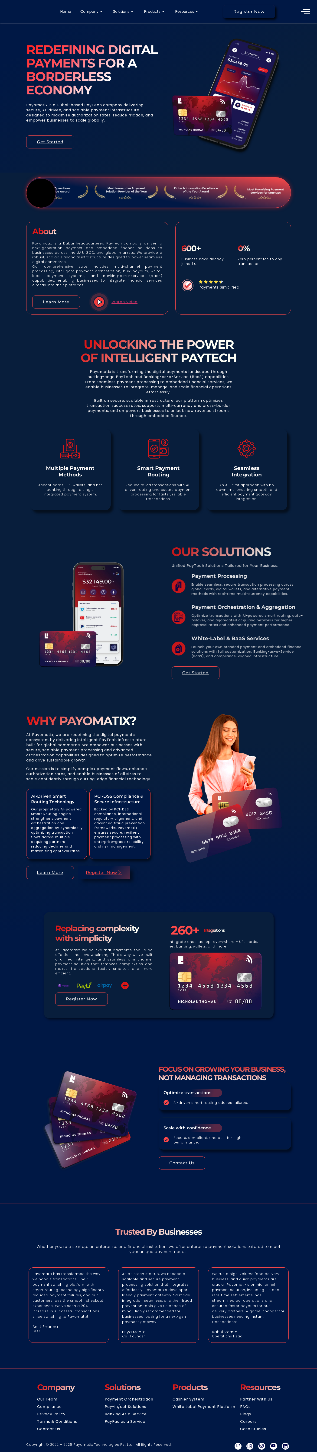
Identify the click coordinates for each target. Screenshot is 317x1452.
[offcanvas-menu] (305, 12)
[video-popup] (92, 302)
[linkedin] (285, 1446)
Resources (186, 11)
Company (91, 11)
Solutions (123, 11)
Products (154, 11)
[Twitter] (238, 1446)
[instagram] (261, 1446)
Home (65, 11)
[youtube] (273, 1446)
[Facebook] (249, 1446)
